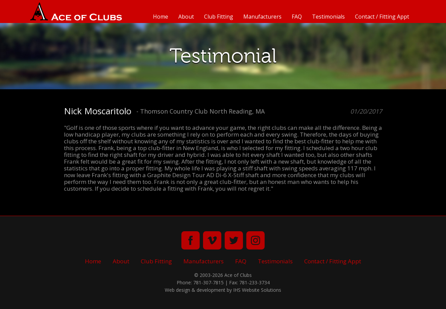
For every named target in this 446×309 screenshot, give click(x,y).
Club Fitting (218, 16)
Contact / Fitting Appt (382, 16)
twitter (234, 240)
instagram (255, 240)
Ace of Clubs (76, 11)
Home (160, 16)
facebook (190, 240)
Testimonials (328, 16)
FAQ (297, 16)
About (186, 16)
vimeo (212, 240)
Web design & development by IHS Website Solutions (223, 290)
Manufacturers (262, 16)
